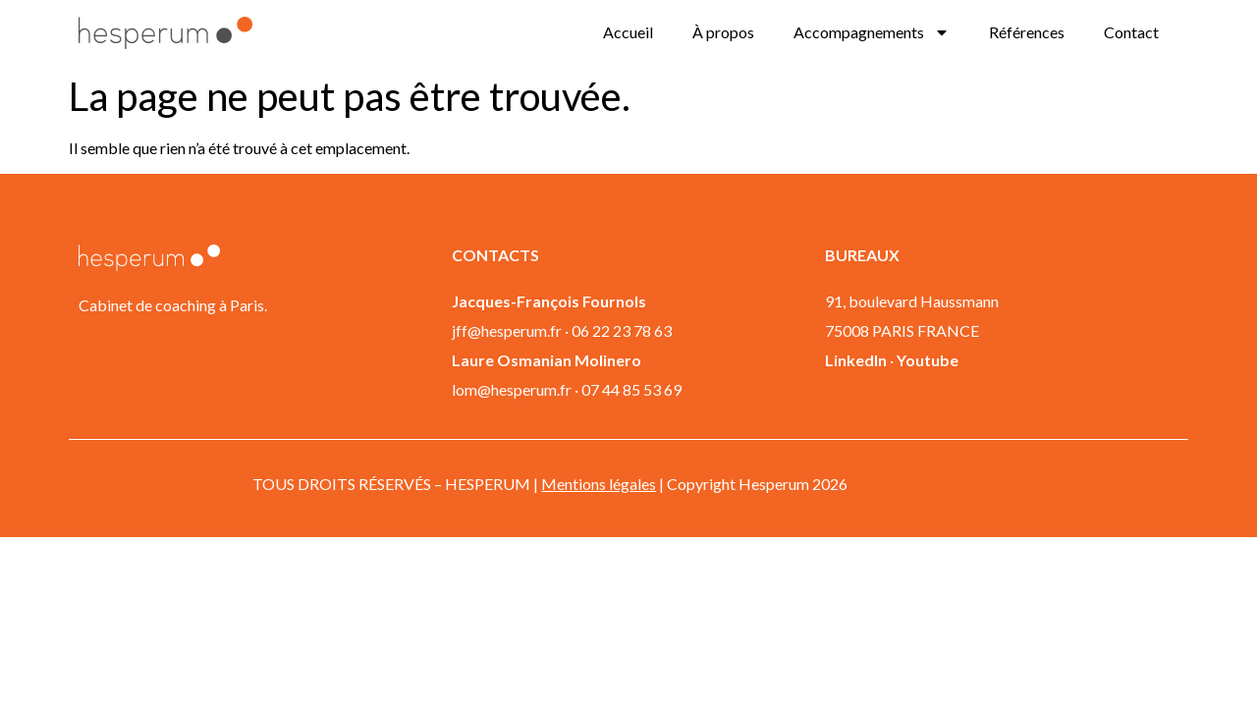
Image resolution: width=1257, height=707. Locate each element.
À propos (723, 32)
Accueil (628, 32)
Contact (1131, 32)
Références (1027, 32)
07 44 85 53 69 (631, 389)
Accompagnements (871, 32)
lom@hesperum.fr (512, 389)
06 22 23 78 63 (622, 330)
